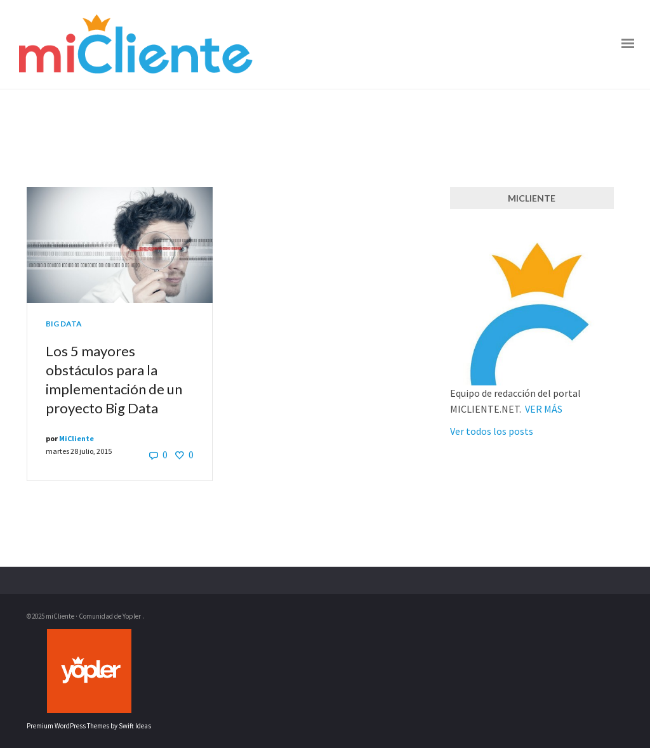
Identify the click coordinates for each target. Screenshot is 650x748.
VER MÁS (543, 409)
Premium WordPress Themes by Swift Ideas (89, 725)
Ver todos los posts (491, 431)
